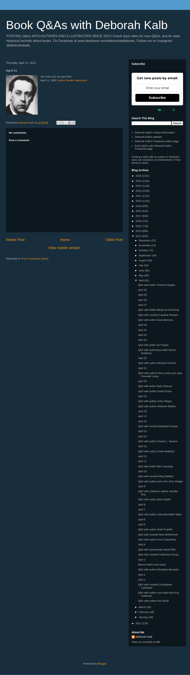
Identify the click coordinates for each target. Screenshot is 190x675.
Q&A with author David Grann (155, 391)
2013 (139, 236)
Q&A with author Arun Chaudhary (157, 539)
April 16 (142, 421)
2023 (139, 185)
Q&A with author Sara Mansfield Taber (159, 514)
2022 (139, 190)
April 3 (141, 559)
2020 (139, 200)
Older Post (114, 240)
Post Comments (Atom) (35, 258)
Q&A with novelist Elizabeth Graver (158, 426)
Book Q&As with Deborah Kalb (87, 25)
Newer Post (15, 240)
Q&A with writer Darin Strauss (155, 386)
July (141, 265)
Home (65, 240)
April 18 (142, 411)
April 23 (142, 339)
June (142, 270)
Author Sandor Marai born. (73, 80)
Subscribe (157, 98)
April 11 (142, 461)
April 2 (141, 574)
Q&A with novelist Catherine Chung (158, 554)
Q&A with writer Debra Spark (154, 499)
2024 (139, 180)
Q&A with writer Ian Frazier (153, 345)
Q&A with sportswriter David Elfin (157, 549)
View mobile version (64, 248)
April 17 (142, 416)
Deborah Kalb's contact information (155, 132)
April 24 (142, 334)
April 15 (142, 431)
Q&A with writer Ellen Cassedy (155, 466)
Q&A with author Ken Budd (153, 600)
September (145, 255)
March (143, 607)
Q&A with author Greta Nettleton (156, 451)
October (144, 250)
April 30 (142, 289)
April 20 (142, 381)
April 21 (142, 368)
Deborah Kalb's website (148, 136)
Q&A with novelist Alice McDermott (157, 534)
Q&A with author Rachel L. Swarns (157, 441)
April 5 (141, 524)
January (144, 617)
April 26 (142, 324)
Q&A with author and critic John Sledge (160, 481)
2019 (139, 206)
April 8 (141, 504)
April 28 (142, 299)
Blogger (101, 663)
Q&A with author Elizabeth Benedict (158, 569)
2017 (139, 215)
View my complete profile (146, 641)
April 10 (142, 471)
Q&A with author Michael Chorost (157, 363)
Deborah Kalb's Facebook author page (157, 141)
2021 (139, 195)
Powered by (157, 109)
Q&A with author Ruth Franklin (155, 529)
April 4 (141, 544)
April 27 (142, 304)
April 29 (142, 294)
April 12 (142, 456)
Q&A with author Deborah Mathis (156, 406)
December (145, 240)
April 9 (141, 486)
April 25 (142, 330)
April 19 (142, 396)
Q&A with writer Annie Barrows (155, 319)
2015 (139, 226)
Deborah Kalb (144, 636)
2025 (139, 175)
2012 (139, 623)
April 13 (142, 446)
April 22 (142, 358)
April (142, 280)
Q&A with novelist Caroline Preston (158, 314)
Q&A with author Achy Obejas (155, 401)
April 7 (141, 509)
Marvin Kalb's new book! (152, 564)
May (141, 275)
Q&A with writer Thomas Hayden (156, 284)
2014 (139, 230)
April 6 (141, 519)
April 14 (142, 436)
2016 (139, 221)
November (145, 245)
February (144, 612)
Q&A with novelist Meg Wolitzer (156, 476)
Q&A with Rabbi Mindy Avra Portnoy (158, 309)
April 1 (141, 579)
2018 (139, 211)
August (143, 260)
